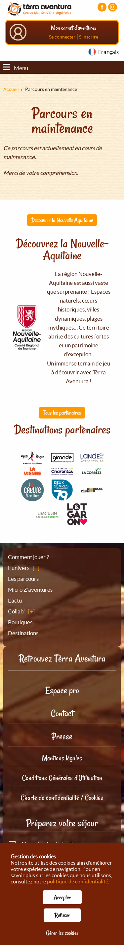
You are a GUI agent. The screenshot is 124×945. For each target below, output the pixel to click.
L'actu (15, 600)
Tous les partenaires (62, 413)
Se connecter (62, 37)
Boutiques (20, 622)
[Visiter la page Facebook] (102, 7)
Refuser (62, 915)
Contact (62, 713)
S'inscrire (88, 37)
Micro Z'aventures (30, 589)
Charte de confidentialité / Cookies (62, 797)
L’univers (18, 568)
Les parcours (23, 579)
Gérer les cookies (62, 933)
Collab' (16, 611)
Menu (15, 68)
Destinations (23, 633)
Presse (62, 736)
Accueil (11, 89)
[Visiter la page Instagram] (112, 7)
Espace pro (62, 690)
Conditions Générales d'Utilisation (62, 778)
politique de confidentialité (77, 881)
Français (108, 52)
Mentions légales (62, 758)
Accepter (62, 897)
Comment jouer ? (28, 557)
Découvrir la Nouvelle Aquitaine (62, 220)
